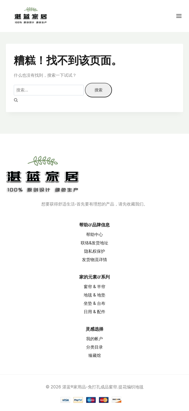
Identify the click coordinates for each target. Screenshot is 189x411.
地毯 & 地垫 (95, 295)
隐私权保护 (94, 251)
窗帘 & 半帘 (95, 286)
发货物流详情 (94, 259)
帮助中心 (94, 234)
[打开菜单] (181, 15)
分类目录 (94, 347)
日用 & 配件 (95, 311)
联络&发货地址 (95, 242)
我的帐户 (94, 338)
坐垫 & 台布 (95, 303)
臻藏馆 (94, 355)
